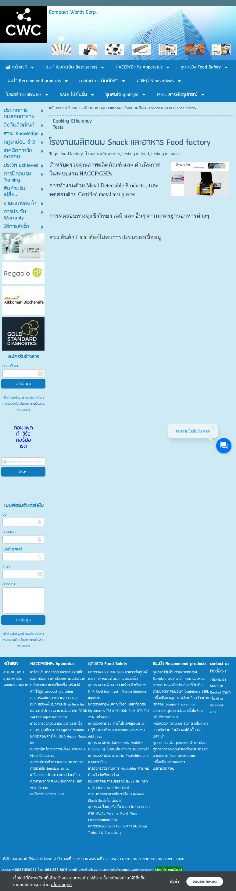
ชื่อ (4, 514)
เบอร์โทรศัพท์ (12, 549)
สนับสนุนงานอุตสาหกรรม (101, 108)
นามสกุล (9, 532)
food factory (72, 153)
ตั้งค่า (174, 881)
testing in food (135, 153)
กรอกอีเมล (10, 366)
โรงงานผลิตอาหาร (102, 153)
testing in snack (166, 153)
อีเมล (6, 567)
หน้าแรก (55, 108)
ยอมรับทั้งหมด (204, 881)
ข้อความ (8, 584)
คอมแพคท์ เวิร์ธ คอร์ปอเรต (23, 437)
